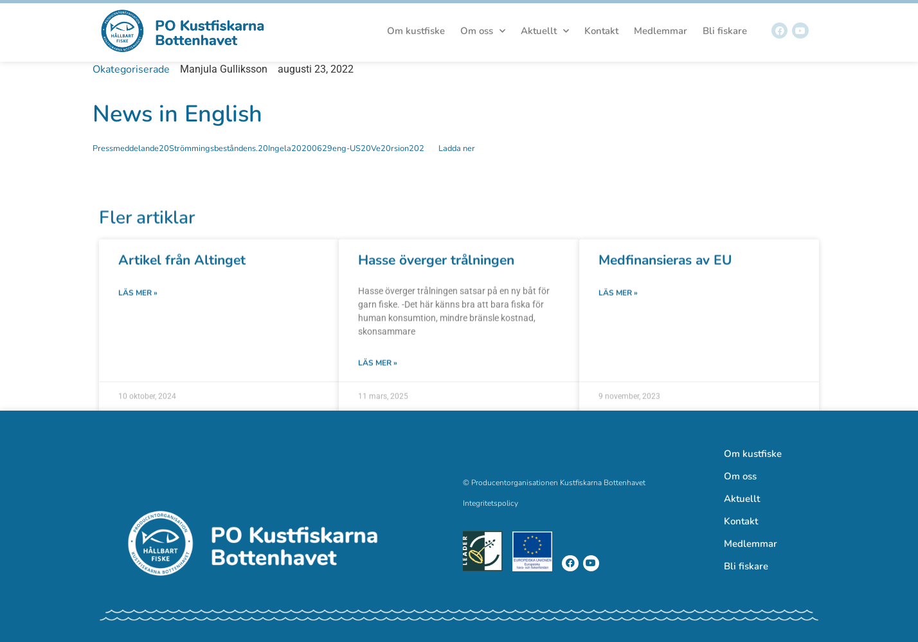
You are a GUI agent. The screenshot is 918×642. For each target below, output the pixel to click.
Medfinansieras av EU (665, 281)
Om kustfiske (416, 30)
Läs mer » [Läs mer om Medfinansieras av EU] (618, 313)
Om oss (482, 31)
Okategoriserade (131, 69)
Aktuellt (545, 31)
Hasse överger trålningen (436, 281)
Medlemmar (660, 30)
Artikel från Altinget (182, 281)
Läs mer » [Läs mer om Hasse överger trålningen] (377, 384)
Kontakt (601, 30)
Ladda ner (456, 148)
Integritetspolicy (490, 503)
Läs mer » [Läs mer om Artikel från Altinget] (138, 313)
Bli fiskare (725, 30)
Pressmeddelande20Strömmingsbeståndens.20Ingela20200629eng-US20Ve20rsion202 (258, 148)
